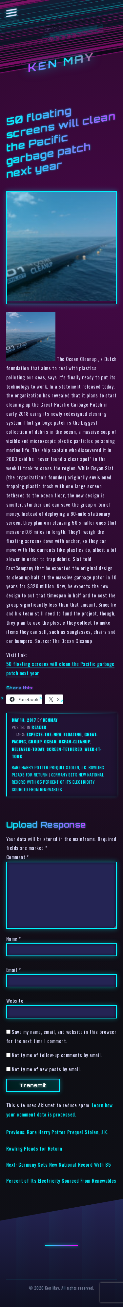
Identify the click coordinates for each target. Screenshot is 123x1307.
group (35, 741)
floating (73, 734)
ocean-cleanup (74, 741)
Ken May (61, 62)
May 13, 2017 (24, 720)
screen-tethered (64, 749)
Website (14, 1000)
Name (13, 938)
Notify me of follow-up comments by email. (57, 1054)
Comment (17, 856)
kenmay (50, 720)
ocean (50, 741)
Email (13, 969)
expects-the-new (44, 734)
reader (39, 727)
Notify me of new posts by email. (46, 1069)
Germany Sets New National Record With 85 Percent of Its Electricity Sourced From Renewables (58, 782)
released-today (28, 749)
